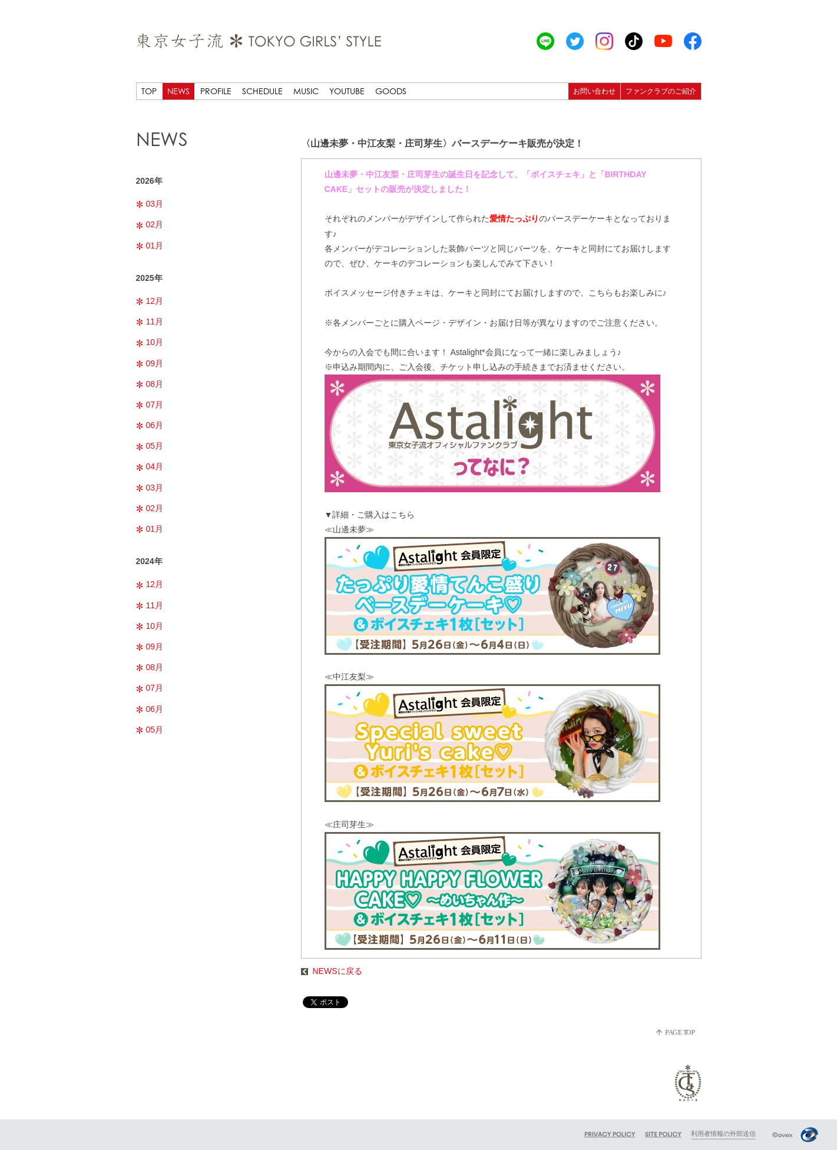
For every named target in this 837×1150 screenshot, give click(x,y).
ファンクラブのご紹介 (661, 91)
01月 (150, 245)
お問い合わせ (594, 91)
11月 (150, 321)
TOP (149, 91)
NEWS (178, 91)
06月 (150, 425)
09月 (150, 363)
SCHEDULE (262, 91)
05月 (150, 445)
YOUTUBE (347, 91)
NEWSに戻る (331, 971)
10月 (150, 342)
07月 (150, 404)
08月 (150, 384)
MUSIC (306, 91)
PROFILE (215, 91)
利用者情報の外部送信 (723, 1133)
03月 (150, 203)
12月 (150, 301)
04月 (150, 466)
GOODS (390, 91)
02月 (150, 224)
